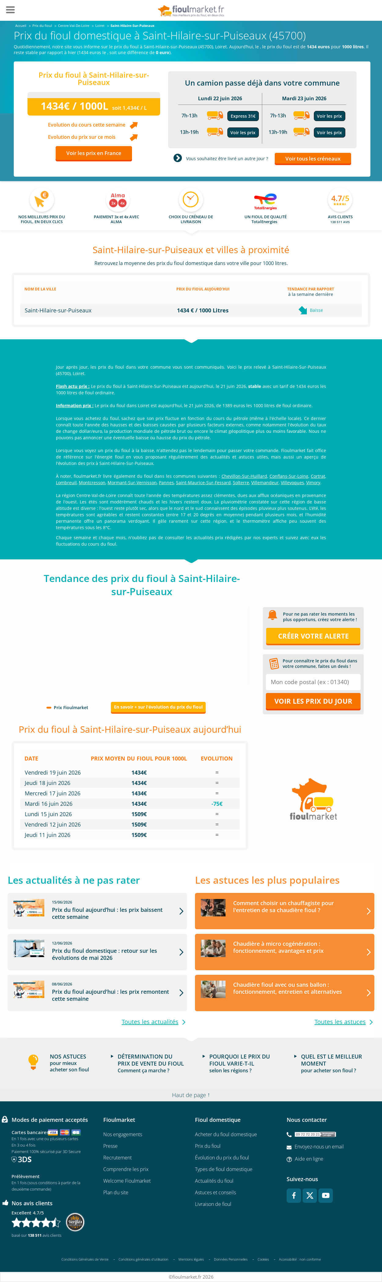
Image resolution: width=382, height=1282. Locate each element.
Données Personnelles (231, 1259)
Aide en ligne (309, 1158)
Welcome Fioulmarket (127, 1181)
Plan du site (115, 1192)
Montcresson (92, 482)
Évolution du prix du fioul (222, 1158)
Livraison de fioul (213, 1204)
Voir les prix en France (93, 153)
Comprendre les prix (126, 1169)
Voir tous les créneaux (312, 158)
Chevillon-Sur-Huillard (244, 476)
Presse (110, 1146)
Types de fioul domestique (223, 1169)
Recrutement (117, 1158)
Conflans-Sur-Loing (289, 476)
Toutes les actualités (150, 1022)
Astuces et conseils (215, 1192)
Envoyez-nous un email (319, 1147)
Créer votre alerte (313, 635)
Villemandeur (265, 482)
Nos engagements (122, 1134)
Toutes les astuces (340, 1022)
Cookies (263, 1259)
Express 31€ (243, 116)
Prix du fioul (208, 1146)
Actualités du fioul (214, 1181)
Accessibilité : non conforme (300, 1259)
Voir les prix (242, 132)
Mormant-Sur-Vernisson (132, 482)
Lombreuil (66, 482)
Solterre (241, 482)
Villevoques (292, 482)
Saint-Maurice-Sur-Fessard (203, 482)
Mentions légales (191, 1259)
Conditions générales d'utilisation (143, 1259)
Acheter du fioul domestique (226, 1134)
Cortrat (318, 476)
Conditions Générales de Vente (84, 1259)
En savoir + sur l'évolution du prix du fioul (158, 707)
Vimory (313, 482)
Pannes (166, 482)
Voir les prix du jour (313, 700)
